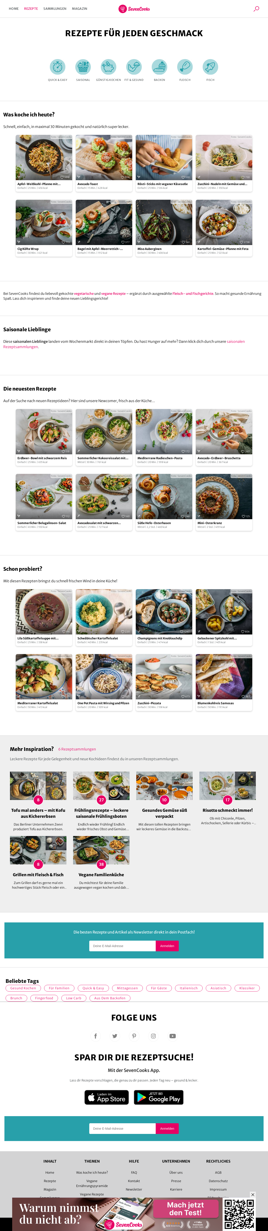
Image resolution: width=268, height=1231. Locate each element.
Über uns (176, 1173)
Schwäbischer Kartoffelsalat (98, 638)
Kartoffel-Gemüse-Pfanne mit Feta (223, 249)
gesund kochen (23, 988)
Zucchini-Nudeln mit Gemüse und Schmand (221, 184)
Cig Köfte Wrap (28, 249)
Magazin (79, 9)
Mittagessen (127, 988)
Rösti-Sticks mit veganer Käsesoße (163, 184)
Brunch (16, 998)
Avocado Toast (88, 184)
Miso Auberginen (149, 249)
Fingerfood (44, 998)
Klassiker (247, 988)
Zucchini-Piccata (149, 703)
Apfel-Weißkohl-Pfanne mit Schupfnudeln (37, 184)
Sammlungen (54, 9)
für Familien (59, 988)
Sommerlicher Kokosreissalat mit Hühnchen (102, 458)
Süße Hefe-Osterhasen (154, 523)
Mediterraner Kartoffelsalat (37, 703)
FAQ (134, 1173)
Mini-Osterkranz (210, 523)
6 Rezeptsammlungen (77, 749)
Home (14, 9)
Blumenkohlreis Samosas (216, 703)
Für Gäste (159, 988)
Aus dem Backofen (110, 998)
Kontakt (134, 1181)
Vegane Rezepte (92, 1194)
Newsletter (134, 1189)
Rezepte (31, 9)
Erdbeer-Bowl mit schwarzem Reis (42, 458)
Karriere (176, 1189)
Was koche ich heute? (92, 1173)
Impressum (218, 1189)
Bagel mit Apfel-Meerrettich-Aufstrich (99, 249)
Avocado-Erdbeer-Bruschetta (219, 458)
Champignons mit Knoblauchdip (160, 638)
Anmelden (167, 946)
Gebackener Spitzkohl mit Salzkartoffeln (216, 638)
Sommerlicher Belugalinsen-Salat (41, 523)
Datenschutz (218, 1181)
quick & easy (93, 988)
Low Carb (74, 998)
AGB (218, 1173)
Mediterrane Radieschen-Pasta (160, 458)
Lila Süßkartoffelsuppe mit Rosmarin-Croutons (36, 638)
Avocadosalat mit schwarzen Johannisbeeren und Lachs (98, 523)
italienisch (189, 988)
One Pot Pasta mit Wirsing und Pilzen (103, 703)
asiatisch (218, 988)
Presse (176, 1181)
